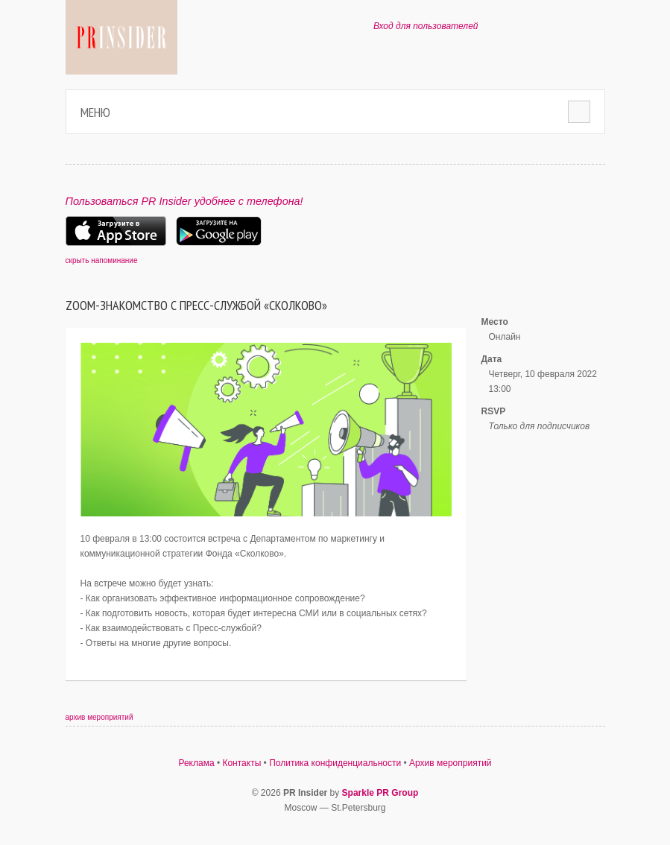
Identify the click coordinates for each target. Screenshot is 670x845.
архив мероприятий (99, 717)
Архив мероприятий (450, 763)
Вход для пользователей (425, 26)
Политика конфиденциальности (335, 763)
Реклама (196, 763)
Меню (95, 112)
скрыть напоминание (102, 260)
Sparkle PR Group (380, 793)
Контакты (241, 763)
